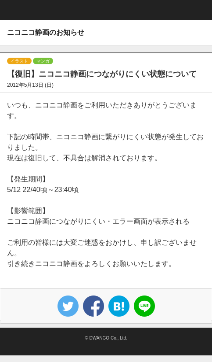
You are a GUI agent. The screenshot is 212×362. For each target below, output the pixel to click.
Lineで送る (144, 306)
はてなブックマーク (118, 306)
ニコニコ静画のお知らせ (45, 32)
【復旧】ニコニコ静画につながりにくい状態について (102, 74)
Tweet (68, 306)
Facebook (93, 306)
